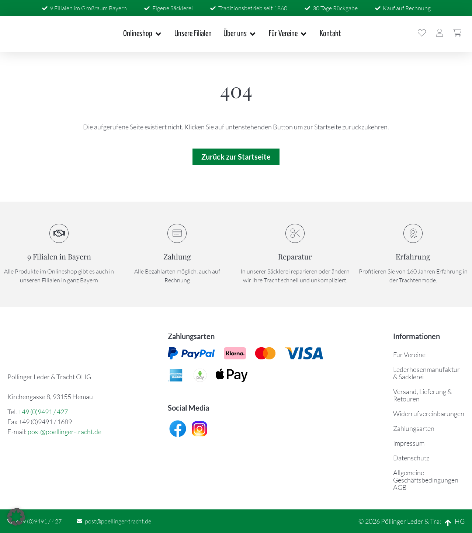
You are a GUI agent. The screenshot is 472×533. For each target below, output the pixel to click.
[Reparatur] (295, 233)
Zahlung (177, 256)
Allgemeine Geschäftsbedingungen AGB (425, 479)
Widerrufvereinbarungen (428, 414)
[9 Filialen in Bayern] (59, 233)
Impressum (408, 443)
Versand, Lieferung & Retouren (422, 395)
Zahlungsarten (413, 428)
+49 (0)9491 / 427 (43, 412)
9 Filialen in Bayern (59, 256)
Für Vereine (409, 355)
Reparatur (295, 256)
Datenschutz (411, 458)
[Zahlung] (177, 233)
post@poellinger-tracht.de (64, 432)
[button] (16, 517)
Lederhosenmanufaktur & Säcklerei (426, 373)
